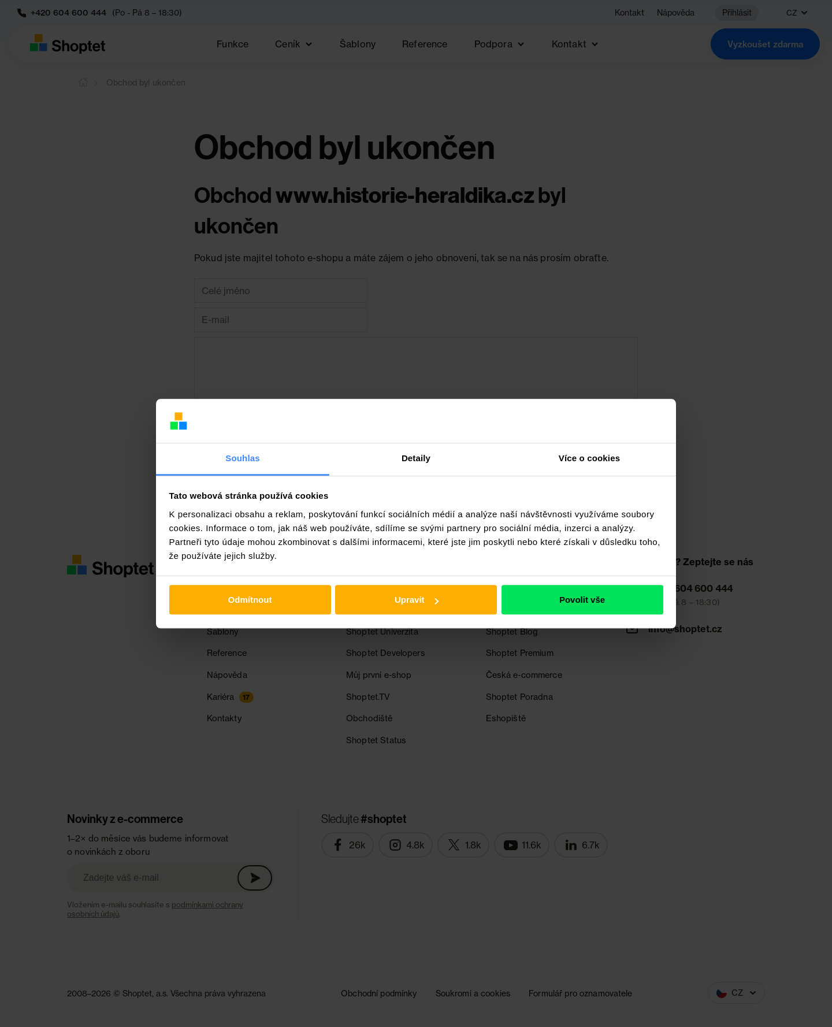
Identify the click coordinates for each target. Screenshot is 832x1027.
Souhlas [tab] (242, 459)
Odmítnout (250, 600)
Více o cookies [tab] (589, 459)
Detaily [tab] (416, 459)
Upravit (417, 600)
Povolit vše (582, 600)
